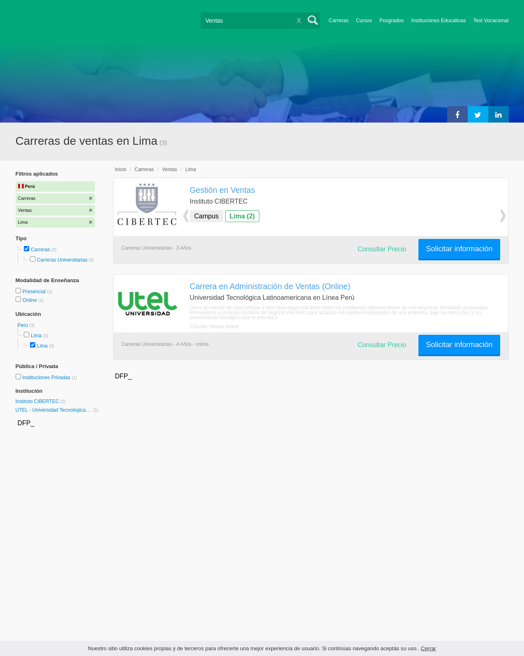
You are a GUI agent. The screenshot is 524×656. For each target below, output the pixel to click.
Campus (206, 216)
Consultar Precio (382, 249)
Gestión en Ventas (222, 190)
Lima (36, 335)
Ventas (169, 169)
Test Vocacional (490, 20)
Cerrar (428, 648)
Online (30, 300)
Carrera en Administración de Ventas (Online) (270, 286)
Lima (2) (242, 216)
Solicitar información (459, 249)
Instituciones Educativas (438, 20)
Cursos (364, 20)
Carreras (339, 20)
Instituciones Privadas (49, 377)
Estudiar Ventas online (214, 326)
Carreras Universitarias (62, 260)
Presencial (35, 291)
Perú (24, 325)
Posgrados (391, 20)
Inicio (121, 169)
